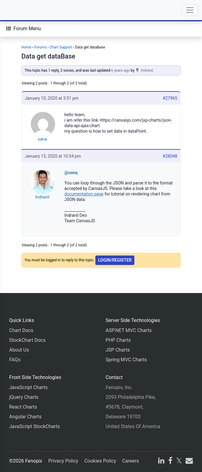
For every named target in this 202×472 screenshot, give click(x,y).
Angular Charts (25, 417)
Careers (130, 461)
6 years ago (120, 70)
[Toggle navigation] (189, 10)
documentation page (84, 193)
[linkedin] (161, 461)
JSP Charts (118, 350)
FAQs (14, 360)
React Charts (23, 407)
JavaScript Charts (28, 387)
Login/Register (115, 260)
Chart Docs (21, 330)
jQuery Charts (23, 397)
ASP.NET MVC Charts (129, 330)
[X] (179, 461)
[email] (188, 461)
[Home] (22, 10)
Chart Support (60, 47)
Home (26, 47)
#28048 (170, 156)
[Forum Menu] (23, 28)
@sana (70, 172)
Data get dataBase (48, 56)
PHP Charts (118, 340)
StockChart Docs (27, 340)
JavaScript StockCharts (34, 426)
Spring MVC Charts (126, 360)
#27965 (170, 98)
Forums (40, 47)
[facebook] (170, 461)
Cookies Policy (100, 461)
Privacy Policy (63, 461)
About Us (19, 350)
